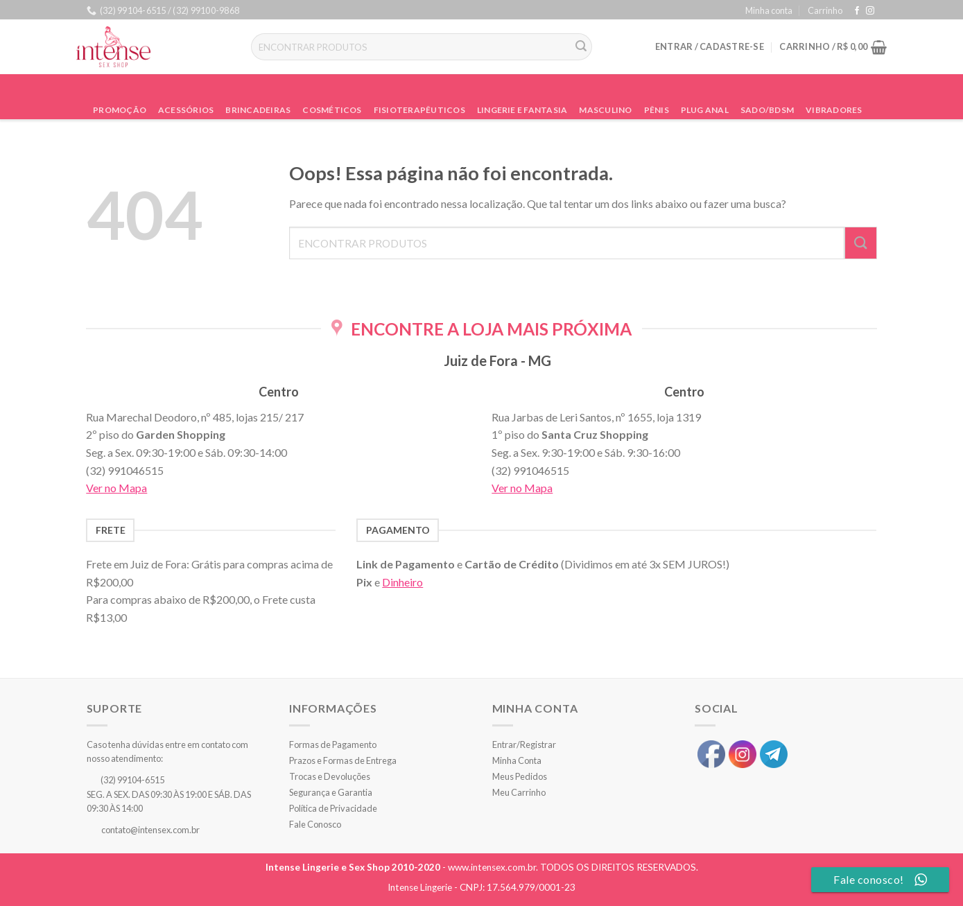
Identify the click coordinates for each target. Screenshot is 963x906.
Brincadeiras (257, 110)
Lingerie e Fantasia (522, 110)
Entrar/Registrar (524, 744)
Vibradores (834, 110)
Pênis (656, 110)
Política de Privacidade (333, 808)
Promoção (119, 110)
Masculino (605, 110)
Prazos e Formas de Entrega (343, 760)
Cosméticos (331, 110)
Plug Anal (705, 110)
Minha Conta (516, 760)
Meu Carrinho (519, 792)
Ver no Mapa (116, 487)
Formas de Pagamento (332, 744)
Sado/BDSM (767, 110)
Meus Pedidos (519, 776)
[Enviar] (581, 47)
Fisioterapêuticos (419, 110)
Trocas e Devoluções (329, 776)
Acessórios (186, 110)
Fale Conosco (315, 824)
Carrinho (825, 10)
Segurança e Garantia (330, 792)
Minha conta (768, 10)
